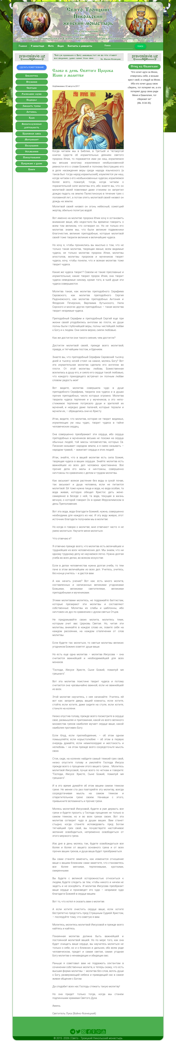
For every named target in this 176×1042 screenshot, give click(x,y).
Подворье (31, 100)
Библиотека (31, 76)
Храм (32, 118)
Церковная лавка (31, 134)
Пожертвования (31, 157)
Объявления (31, 151)
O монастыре (37, 46)
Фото (51, 46)
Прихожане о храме (31, 163)
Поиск (140, 46)
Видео (60, 46)
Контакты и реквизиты (80, 46)
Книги (31, 169)
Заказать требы (32, 106)
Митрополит (32, 139)
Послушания (31, 146)
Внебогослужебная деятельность (31, 126)
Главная (23, 46)
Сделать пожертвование (32, 67)
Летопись (31, 112)
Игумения (31, 82)
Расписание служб (31, 94)
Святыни (32, 88)
